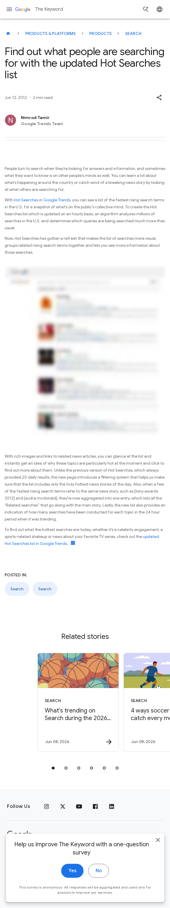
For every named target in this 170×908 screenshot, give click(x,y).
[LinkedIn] (112, 806)
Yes (72, 884)
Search (133, 33)
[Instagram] (46, 806)
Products (100, 33)
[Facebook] (95, 806)
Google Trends (56, 199)
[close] (157, 853)
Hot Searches (26, 199)
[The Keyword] (8, 33)
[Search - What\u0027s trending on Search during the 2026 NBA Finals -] (78, 702)
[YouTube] (79, 806)
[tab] (53, 768)
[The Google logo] (19, 835)
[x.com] (63, 806)
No (99, 884)
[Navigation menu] (9, 9)
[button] (159, 97)
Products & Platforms (50, 33)
